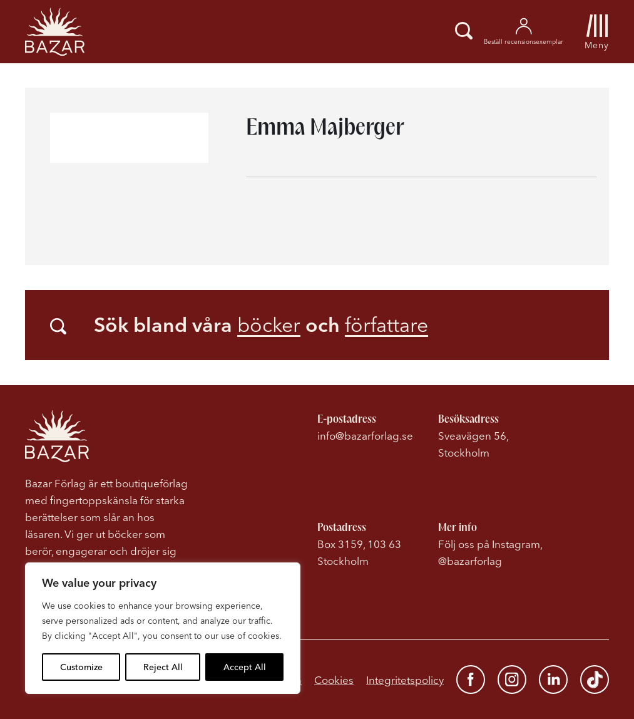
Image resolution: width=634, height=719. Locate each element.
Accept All (244, 667)
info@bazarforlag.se (365, 435)
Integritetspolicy (405, 679)
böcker (268, 325)
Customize (81, 667)
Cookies (334, 679)
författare (386, 325)
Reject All (163, 667)
